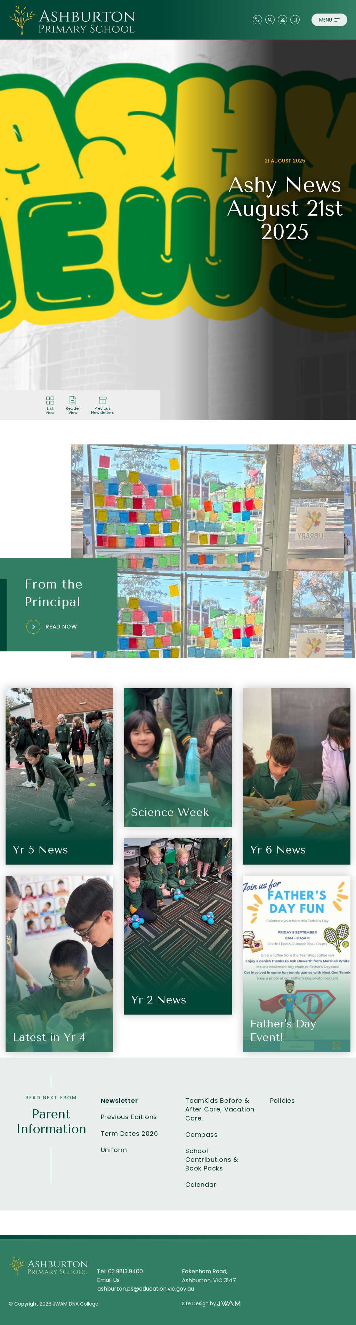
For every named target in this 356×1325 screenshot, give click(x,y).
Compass (201, 1134)
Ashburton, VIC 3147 (209, 1280)
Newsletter (119, 1100)
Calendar (200, 1184)
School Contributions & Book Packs (211, 1160)
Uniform (114, 1149)
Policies (282, 1100)
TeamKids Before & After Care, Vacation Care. (219, 1109)
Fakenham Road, (205, 1271)
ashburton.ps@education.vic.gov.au (145, 1289)
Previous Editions (129, 1116)
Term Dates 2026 (129, 1133)
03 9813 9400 (125, 1271)
